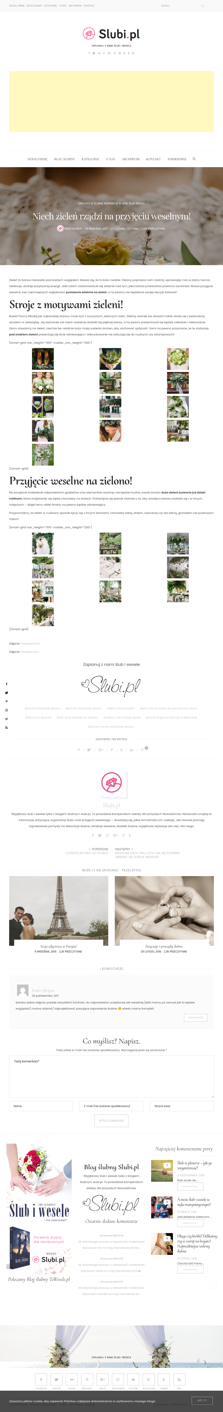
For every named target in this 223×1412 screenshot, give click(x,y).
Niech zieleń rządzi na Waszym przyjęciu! (169, 708)
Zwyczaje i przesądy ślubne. (164, 946)
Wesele (140, 203)
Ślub (132, 203)
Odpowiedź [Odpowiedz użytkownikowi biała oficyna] (196, 1017)
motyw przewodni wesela (85, 708)
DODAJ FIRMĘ (16, 5)
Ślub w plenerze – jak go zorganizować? (194, 1165)
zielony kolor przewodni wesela (112, 727)
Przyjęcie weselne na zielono (78, 717)
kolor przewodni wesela (43, 708)
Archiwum (75, 5)
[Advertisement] (111, 101)
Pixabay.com (30, 652)
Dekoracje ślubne (90, 203)
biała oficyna (43, 990)
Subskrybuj (176, 159)
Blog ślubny (34, 5)
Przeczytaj (190, 1186)
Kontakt (89, 5)
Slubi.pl (77, 229)
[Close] (202, 1401)
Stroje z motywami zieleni (123, 717)
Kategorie (50, 5)
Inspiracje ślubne (116, 203)
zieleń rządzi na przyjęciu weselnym (172, 717)
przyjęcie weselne (39, 717)
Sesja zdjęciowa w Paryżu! (59, 946)
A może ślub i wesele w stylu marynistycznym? (194, 1202)
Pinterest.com (30, 643)
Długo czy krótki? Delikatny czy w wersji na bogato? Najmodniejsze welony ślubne (197, 1244)
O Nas (62, 5)
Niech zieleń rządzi (122, 708)
